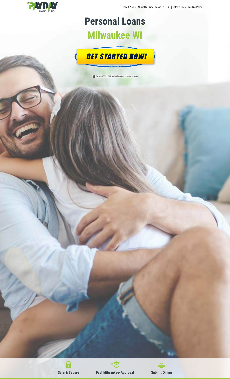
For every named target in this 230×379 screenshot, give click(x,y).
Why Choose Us (156, 7)
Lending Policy (195, 7)
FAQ (168, 7)
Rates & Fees (179, 7)
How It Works (129, 7)
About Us (142, 7)
